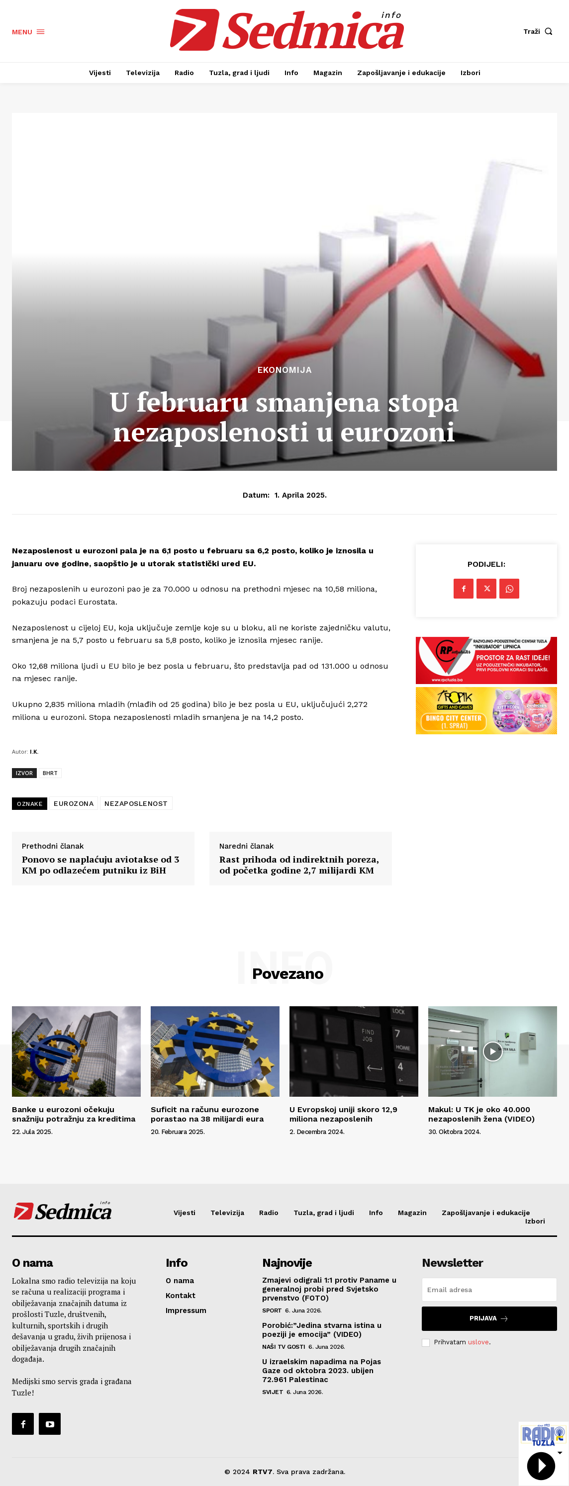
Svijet (272, 1392)
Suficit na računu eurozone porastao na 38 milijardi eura (207, 1114)
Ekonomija (285, 370)
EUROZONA (74, 803)
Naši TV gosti (283, 1346)
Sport (272, 1310)
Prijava (489, 1318)
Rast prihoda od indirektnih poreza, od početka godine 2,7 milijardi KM (299, 864)
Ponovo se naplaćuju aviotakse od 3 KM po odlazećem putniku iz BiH (100, 864)
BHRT (50, 773)
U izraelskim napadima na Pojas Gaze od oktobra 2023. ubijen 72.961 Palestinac (321, 1370)
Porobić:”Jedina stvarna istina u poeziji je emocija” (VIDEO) (321, 1330)
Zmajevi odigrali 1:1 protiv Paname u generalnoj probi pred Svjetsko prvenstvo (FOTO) (329, 1289)
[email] (489, 1290)
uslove (478, 1342)
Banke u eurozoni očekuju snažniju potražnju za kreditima (73, 1114)
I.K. (34, 751)
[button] (540, 31)
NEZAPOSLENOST (136, 803)
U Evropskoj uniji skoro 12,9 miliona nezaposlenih (343, 1114)
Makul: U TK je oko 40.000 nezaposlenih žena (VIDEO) (481, 1114)
